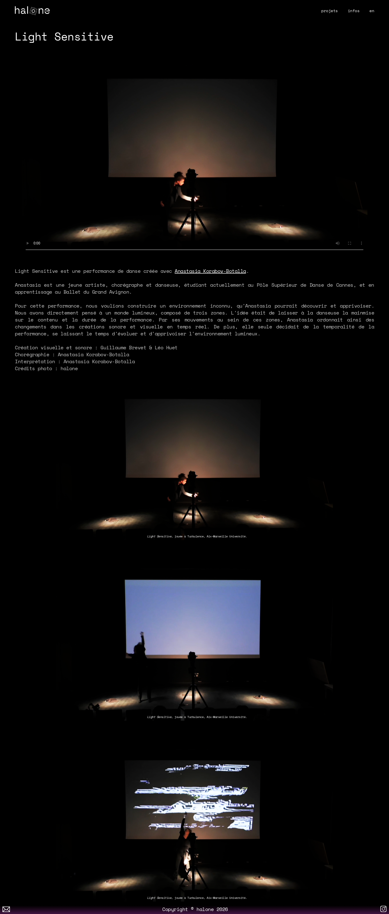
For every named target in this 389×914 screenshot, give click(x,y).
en (371, 11)
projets (329, 11)
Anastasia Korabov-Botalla (210, 271)
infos (354, 11)
